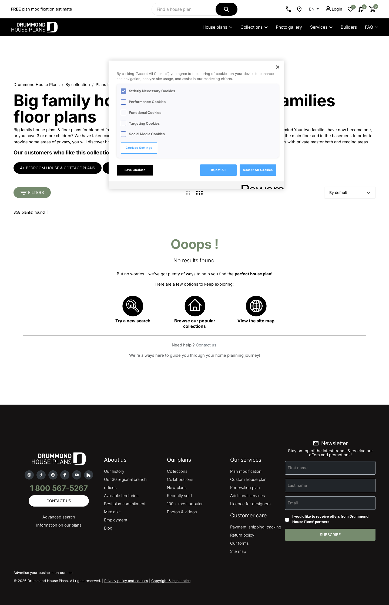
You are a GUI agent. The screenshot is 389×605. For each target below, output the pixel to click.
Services (321, 27)
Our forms (239, 543)
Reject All (218, 170)
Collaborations (180, 479)
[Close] (278, 67)
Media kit (112, 511)
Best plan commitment (124, 503)
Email (293, 502)
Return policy (242, 535)
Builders (349, 27)
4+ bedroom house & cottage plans (57, 168)
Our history (114, 471)
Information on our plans (59, 525)
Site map (238, 551)
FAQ (371, 27)
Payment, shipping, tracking (255, 527)
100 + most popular (185, 503)
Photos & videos (182, 511)
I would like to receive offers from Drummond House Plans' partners (330, 519)
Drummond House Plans (37, 84)
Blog (108, 528)
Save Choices (135, 170)
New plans (177, 487)
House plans (217, 27)
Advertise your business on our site (43, 572)
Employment (115, 520)
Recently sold (179, 495)
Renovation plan (245, 487)
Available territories (121, 495)
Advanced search (58, 517)
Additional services (247, 495)
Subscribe (330, 534)
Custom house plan (248, 479)
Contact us (206, 345)
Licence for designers (250, 503)
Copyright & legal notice (170, 580)
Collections (254, 27)
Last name (297, 485)
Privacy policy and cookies (126, 580)
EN (312, 9)
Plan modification (245, 471)
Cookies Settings (139, 148)
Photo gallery (289, 27)
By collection (77, 84)
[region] (196, 125)
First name (298, 467)
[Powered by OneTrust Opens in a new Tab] (260, 186)
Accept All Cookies (258, 170)
